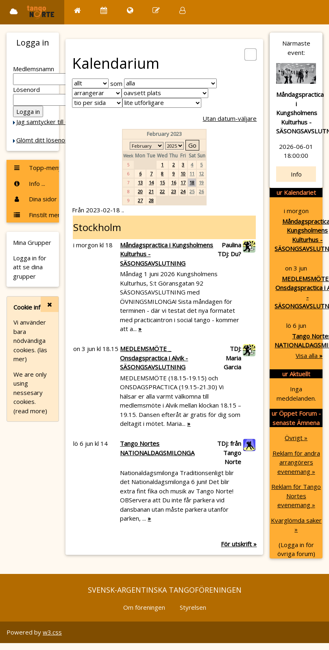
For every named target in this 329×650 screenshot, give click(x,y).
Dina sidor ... (36, 199)
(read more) (30, 411)
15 (162, 182)
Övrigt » (296, 438)
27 (140, 200)
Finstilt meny (36, 215)
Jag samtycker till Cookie (50, 122)
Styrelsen (193, 607)
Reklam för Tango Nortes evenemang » (296, 495)
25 (192, 191)
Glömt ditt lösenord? (45, 140)
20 (140, 191)
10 (183, 173)
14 (151, 182)
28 (151, 200)
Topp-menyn (36, 168)
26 (201, 191)
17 (183, 182)
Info (296, 174)
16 (173, 182)
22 (162, 191)
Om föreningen (144, 607)
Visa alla (309, 355)
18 (192, 182)
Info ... (29, 183)
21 (151, 191)
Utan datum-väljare (230, 118)
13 (140, 182)
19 (201, 182)
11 (192, 173)
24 (183, 191)
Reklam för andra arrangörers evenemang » (296, 462)
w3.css (52, 632)
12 (201, 173)
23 (173, 191)
